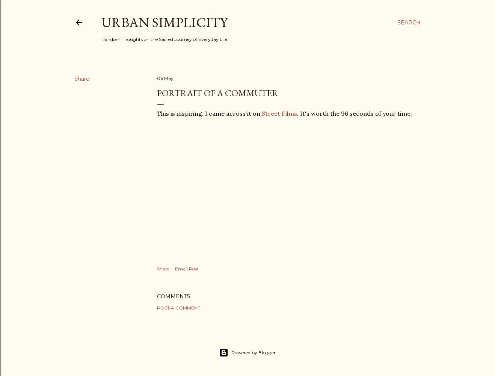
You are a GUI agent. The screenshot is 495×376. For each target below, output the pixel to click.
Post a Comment (178, 308)
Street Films (279, 113)
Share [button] (81, 79)
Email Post (187, 269)
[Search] (409, 23)
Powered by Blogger (247, 352)
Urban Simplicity (164, 22)
